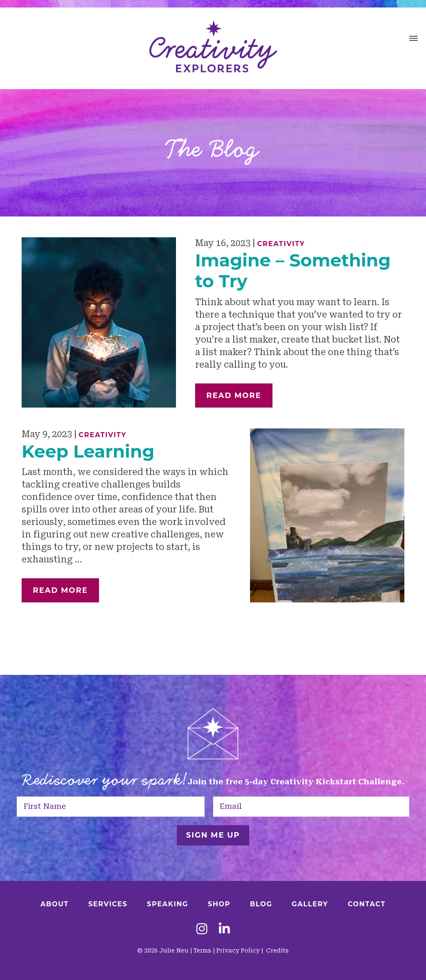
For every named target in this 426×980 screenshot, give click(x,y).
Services (107, 904)
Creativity (281, 244)
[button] (413, 39)
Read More (233, 395)
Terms (202, 950)
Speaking (167, 904)
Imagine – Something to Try (293, 270)
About (54, 904)
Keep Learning (88, 451)
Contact (367, 904)
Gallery (310, 904)
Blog (261, 904)
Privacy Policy (238, 950)
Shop (219, 904)
